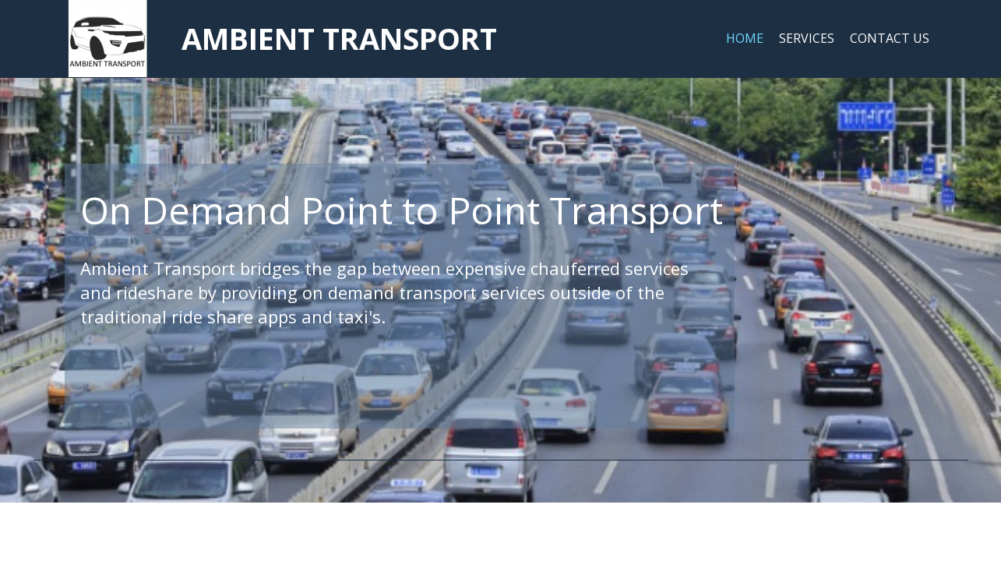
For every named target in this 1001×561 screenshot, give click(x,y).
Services (806, 38)
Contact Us (889, 38)
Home (744, 38)
